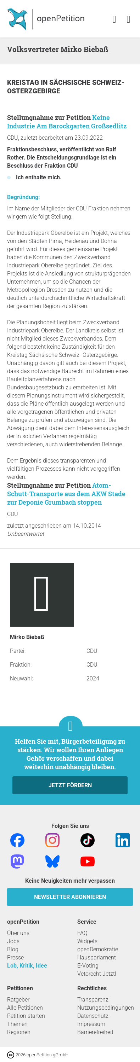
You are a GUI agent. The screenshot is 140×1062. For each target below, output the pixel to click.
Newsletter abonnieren (70, 897)
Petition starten (26, 1015)
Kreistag (24, 83)
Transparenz (92, 999)
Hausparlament (96, 957)
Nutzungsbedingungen (105, 1007)
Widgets (87, 941)
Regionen (18, 1032)
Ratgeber (18, 999)
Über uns (18, 933)
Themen (17, 1024)
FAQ (82, 933)
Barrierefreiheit (95, 1032)
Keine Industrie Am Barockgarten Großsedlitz (67, 121)
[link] (128, 19)
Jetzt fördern (70, 785)
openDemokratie (97, 949)
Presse (15, 957)
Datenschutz (92, 1015)
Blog (12, 949)
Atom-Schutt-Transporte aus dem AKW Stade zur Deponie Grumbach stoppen (66, 493)
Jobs (13, 941)
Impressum (91, 1024)
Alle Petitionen (25, 1007)
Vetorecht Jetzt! (96, 973)
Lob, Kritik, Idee (27, 965)
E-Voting (88, 965)
